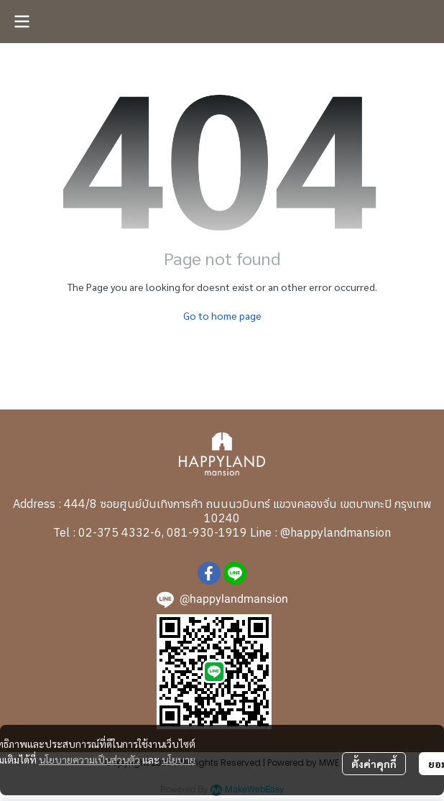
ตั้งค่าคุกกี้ (374, 763)
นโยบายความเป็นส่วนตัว (89, 759)
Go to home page (222, 315)
